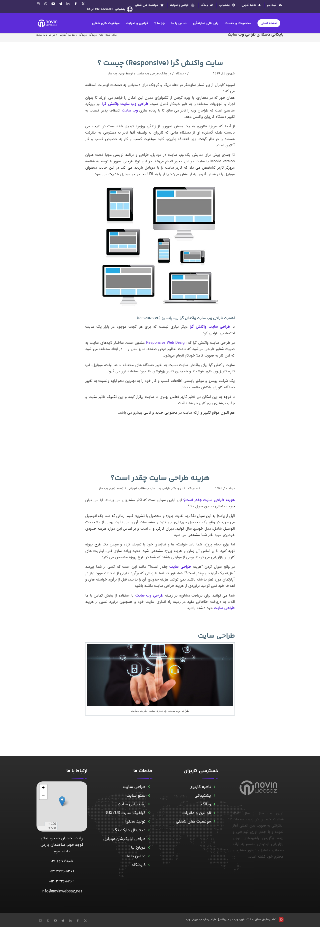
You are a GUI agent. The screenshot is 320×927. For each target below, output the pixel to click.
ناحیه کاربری (200, 787)
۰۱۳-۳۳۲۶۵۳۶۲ (61, 881)
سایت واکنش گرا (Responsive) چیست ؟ (160, 63)
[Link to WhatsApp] (45, 4)
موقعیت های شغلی (150, 5)
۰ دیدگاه (180, 73)
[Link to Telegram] (60, 4)
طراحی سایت (216, 636)
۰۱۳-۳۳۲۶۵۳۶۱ (62, 871)
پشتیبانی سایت (132, 804)
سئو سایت (136, 795)
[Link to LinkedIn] (68, 4)
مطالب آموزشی (137, 488)
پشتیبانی (227, 5)
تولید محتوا (135, 821)
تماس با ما (136, 856)
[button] (62, 801)
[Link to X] (83, 4)
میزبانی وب (192, 919)
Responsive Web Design (166, 343)
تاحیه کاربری (252, 5)
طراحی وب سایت (147, 73)
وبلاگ (207, 5)
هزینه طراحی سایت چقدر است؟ (160, 478)
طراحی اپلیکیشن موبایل (124, 839)
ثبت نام (275, 5)
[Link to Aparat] (53, 4)
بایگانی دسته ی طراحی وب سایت (256, 35)
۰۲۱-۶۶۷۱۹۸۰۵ (61, 861)
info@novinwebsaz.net (62, 891)
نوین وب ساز (116, 73)
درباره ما (138, 847)
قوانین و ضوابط (183, 5)
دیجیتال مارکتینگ (129, 830)
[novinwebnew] (47, 23)
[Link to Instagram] (38, 4)
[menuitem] (274, 5)
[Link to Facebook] (75, 4)
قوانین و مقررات (196, 813)
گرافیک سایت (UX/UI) (126, 813)
